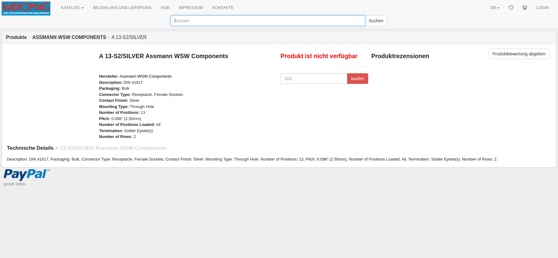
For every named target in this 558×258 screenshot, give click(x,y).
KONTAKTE (223, 7)
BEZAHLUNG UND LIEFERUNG (122, 7)
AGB (165, 7)
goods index (14, 184)
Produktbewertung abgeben (519, 53)
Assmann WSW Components (146, 76)
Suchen (376, 20)
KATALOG (72, 7)
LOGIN (542, 7)
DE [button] (495, 7)
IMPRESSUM (191, 7)
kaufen (357, 78)
